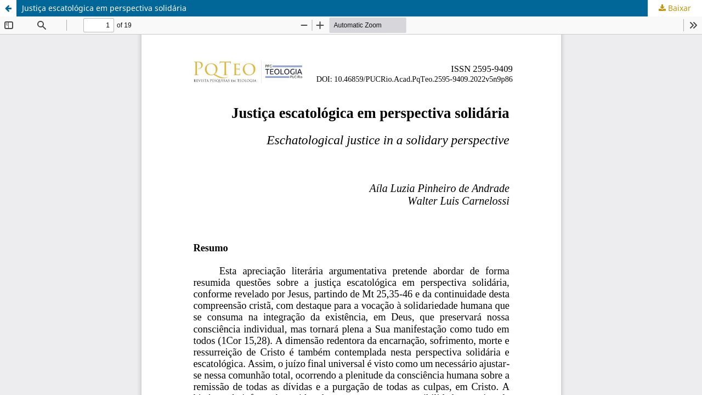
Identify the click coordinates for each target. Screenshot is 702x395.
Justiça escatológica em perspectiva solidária (104, 8)
